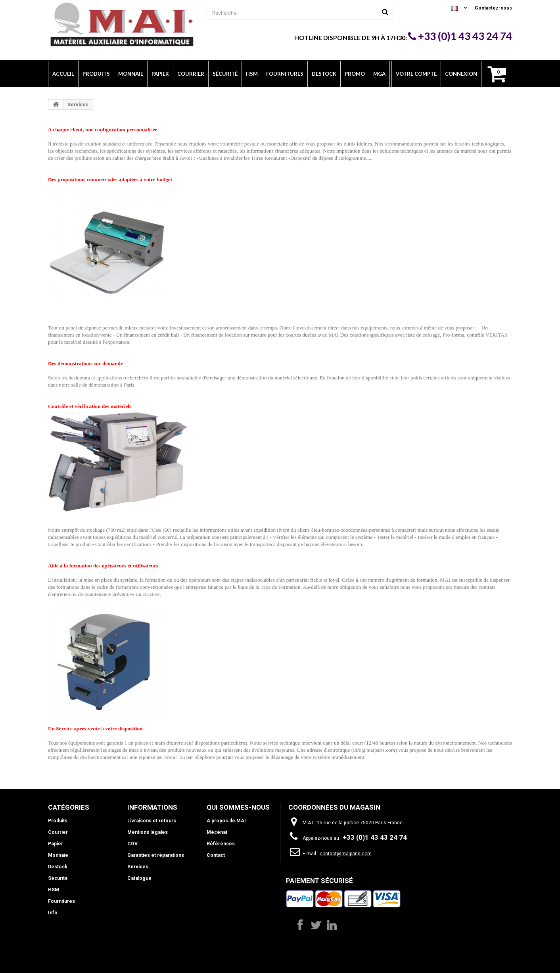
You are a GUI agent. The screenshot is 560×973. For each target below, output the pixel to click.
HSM (53, 890)
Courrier (58, 832)
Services (137, 867)
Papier (55, 844)
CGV (132, 844)
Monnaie (58, 855)
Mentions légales (147, 832)
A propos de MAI (226, 821)
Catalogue (138, 878)
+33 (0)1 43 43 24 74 (460, 36)
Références (220, 844)
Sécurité (58, 878)
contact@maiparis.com (346, 853)
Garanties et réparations (154, 855)
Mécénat (217, 832)
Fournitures (61, 901)
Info (52, 913)
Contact (215, 855)
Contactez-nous (493, 8)
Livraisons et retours (151, 821)
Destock (57, 867)
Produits (57, 821)
